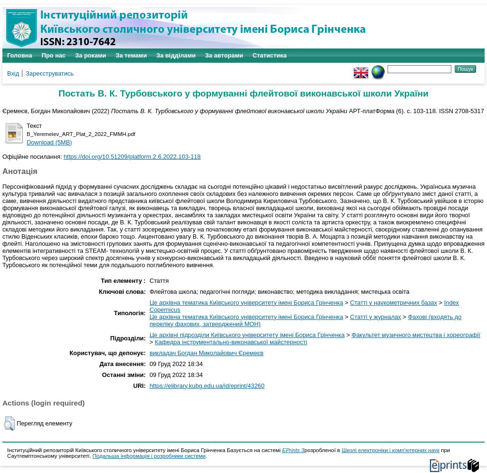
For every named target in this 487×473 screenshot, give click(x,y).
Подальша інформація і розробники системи (149, 456)
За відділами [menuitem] (176, 55)
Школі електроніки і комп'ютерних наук (390, 450)
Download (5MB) (49, 142)
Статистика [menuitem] (270, 55)
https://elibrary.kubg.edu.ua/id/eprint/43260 (206, 385)
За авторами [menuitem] (224, 55)
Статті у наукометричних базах (393, 302)
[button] (9, 423)
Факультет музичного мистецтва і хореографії (415, 334)
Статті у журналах (375, 316)
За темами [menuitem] (131, 55)
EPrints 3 (293, 450)
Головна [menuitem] (19, 55)
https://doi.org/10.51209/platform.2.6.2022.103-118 (132, 156)
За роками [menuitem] (90, 55)
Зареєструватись (50, 73)
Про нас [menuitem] (54, 55)
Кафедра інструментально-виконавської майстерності (231, 342)
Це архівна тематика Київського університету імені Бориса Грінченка (246, 302)
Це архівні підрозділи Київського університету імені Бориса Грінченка (246, 334)
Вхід (13, 73)
